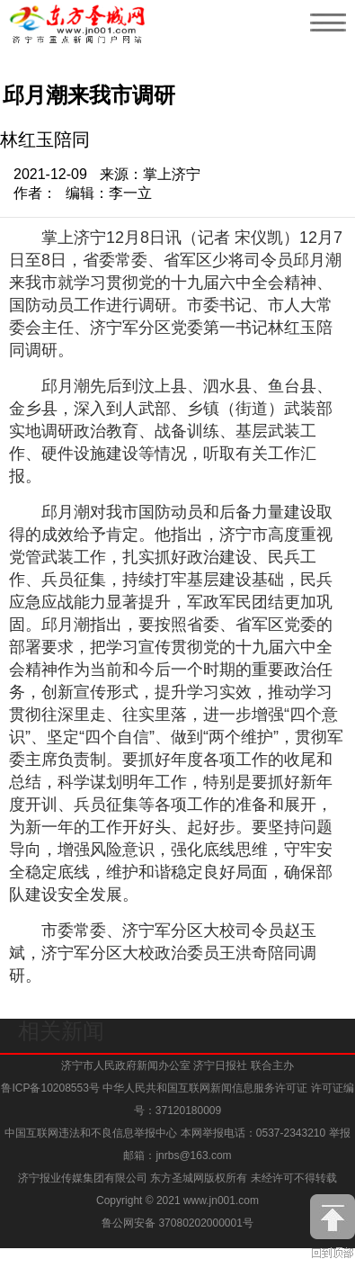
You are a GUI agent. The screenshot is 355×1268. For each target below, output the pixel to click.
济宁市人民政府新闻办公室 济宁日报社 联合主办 (177, 1065)
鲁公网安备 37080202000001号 (177, 1223)
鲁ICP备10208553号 (50, 1088)
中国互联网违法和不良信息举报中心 (92, 1133)
